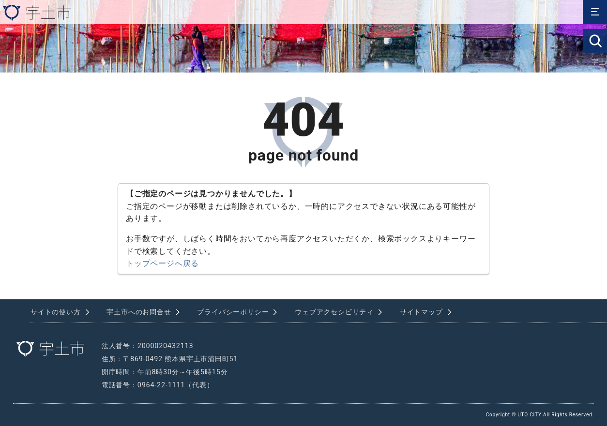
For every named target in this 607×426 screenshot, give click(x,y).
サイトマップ (421, 312)
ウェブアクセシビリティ (334, 312)
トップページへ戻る (162, 263)
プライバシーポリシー (233, 312)
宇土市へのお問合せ (138, 312)
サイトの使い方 (55, 312)
